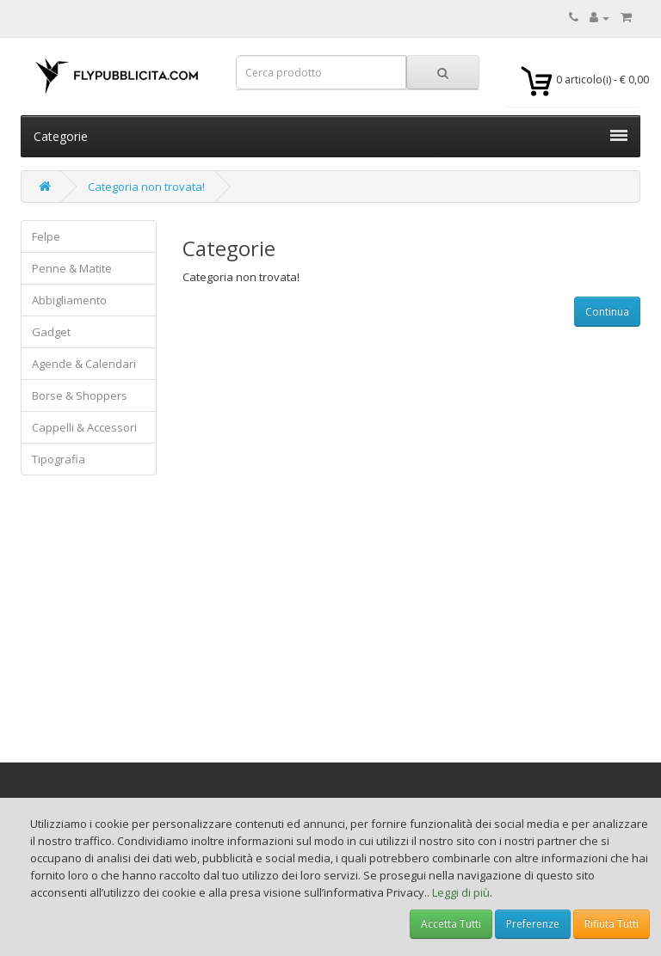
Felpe (46, 236)
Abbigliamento (69, 300)
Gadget (51, 332)
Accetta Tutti (451, 923)
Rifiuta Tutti (611, 923)
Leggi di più (461, 892)
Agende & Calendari (84, 363)
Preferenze (532, 923)
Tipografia (58, 459)
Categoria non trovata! (146, 186)
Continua (607, 311)
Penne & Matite (72, 268)
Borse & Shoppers (79, 395)
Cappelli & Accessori (84, 427)
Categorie (330, 136)
